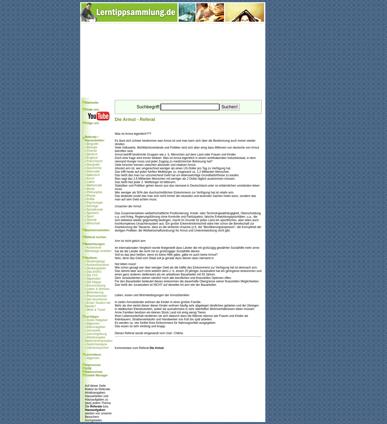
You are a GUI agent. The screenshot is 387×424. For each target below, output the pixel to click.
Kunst (90, 178)
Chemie (92, 151)
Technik (92, 220)
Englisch (92, 157)
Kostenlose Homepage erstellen (98, 249)
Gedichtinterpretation (98, 341)
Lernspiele (93, 330)
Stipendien (94, 278)
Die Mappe (94, 282)
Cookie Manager (96, 375)
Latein (91, 182)
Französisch (95, 161)
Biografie (92, 144)
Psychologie (95, 202)
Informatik (93, 171)
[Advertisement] (172, 60)
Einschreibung (96, 285)
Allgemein (93, 323)
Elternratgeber (96, 327)
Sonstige (92, 206)
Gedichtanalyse (97, 344)
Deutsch (92, 154)
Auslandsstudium (98, 265)
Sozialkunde (95, 209)
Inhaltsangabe (96, 337)
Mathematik (94, 185)
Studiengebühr (96, 268)
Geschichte (94, 168)
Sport (90, 216)
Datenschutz (93, 372)
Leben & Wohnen (98, 289)
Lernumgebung (97, 334)
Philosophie (94, 192)
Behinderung (95, 292)
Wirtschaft (93, 223)
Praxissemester (97, 296)
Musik (90, 189)
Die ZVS (92, 275)
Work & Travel (96, 309)
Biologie (92, 147)
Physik (91, 195)
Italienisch (93, 175)
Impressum (93, 365)
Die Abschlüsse (97, 299)
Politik (91, 199)
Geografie (93, 164)
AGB (88, 368)
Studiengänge (96, 261)
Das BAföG (94, 271)
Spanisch (93, 213)
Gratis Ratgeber (97, 320)
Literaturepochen (98, 347)
